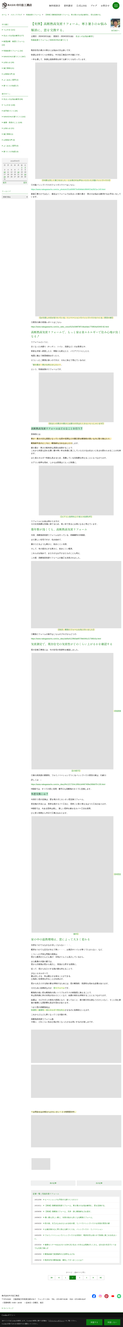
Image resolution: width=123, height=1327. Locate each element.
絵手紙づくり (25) (11, 111)
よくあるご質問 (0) (11, 146)
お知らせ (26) (9, 62)
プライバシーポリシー (56, 1321)
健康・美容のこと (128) (13, 122)
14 (18, 172)
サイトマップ (8, 1308)
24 (5, 177)
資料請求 (68, 5)
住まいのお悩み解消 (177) (14, 36)
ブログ (93, 5)
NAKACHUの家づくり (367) (15, 57)
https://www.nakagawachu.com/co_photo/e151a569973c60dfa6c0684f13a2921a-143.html (68, 189)
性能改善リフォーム (39, 40)
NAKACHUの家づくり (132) (15, 117)
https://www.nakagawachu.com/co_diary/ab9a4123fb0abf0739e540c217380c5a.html (66, 639)
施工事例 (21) (9, 68)
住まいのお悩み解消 (84, 36)
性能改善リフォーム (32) (13, 51)
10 (5, 172)
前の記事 (53, 1183)
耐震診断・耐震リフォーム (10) (13, 43)
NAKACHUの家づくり (59, 40)
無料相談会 (54, 5)
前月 (4, 183)
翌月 (25, 183)
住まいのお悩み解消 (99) (13, 99)
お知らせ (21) (9, 128)
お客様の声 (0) (9, 74)
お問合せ (105, 5)
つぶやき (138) (9, 105)
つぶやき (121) (9, 30)
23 (25, 174)
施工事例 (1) (8, 134)
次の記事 (99, 1183)
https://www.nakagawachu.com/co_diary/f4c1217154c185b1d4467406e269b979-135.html (68, 784)
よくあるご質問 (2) (11, 80)
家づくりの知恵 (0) (11, 152)
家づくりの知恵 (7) (11, 86)
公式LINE (81, 5)
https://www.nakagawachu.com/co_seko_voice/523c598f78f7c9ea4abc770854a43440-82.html (70, 327)
